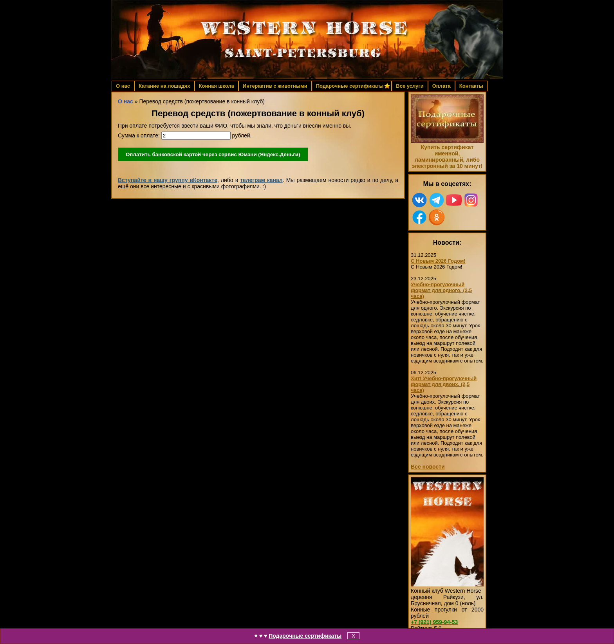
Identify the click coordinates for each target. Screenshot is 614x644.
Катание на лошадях (164, 86)
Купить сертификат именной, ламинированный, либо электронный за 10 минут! (447, 156)
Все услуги (409, 86)
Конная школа (216, 86)
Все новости (428, 467)
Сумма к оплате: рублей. (184, 136)
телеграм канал (261, 180)
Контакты (471, 86)
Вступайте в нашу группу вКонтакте (167, 180)
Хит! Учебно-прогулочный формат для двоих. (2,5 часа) (444, 384)
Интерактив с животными (275, 86)
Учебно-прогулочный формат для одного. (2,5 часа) (441, 290)
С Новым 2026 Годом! (438, 261)
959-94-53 (434, 622)
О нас (123, 86)
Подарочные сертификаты (305, 636)
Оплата (441, 86)
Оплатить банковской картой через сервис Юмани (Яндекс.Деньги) (213, 154)
